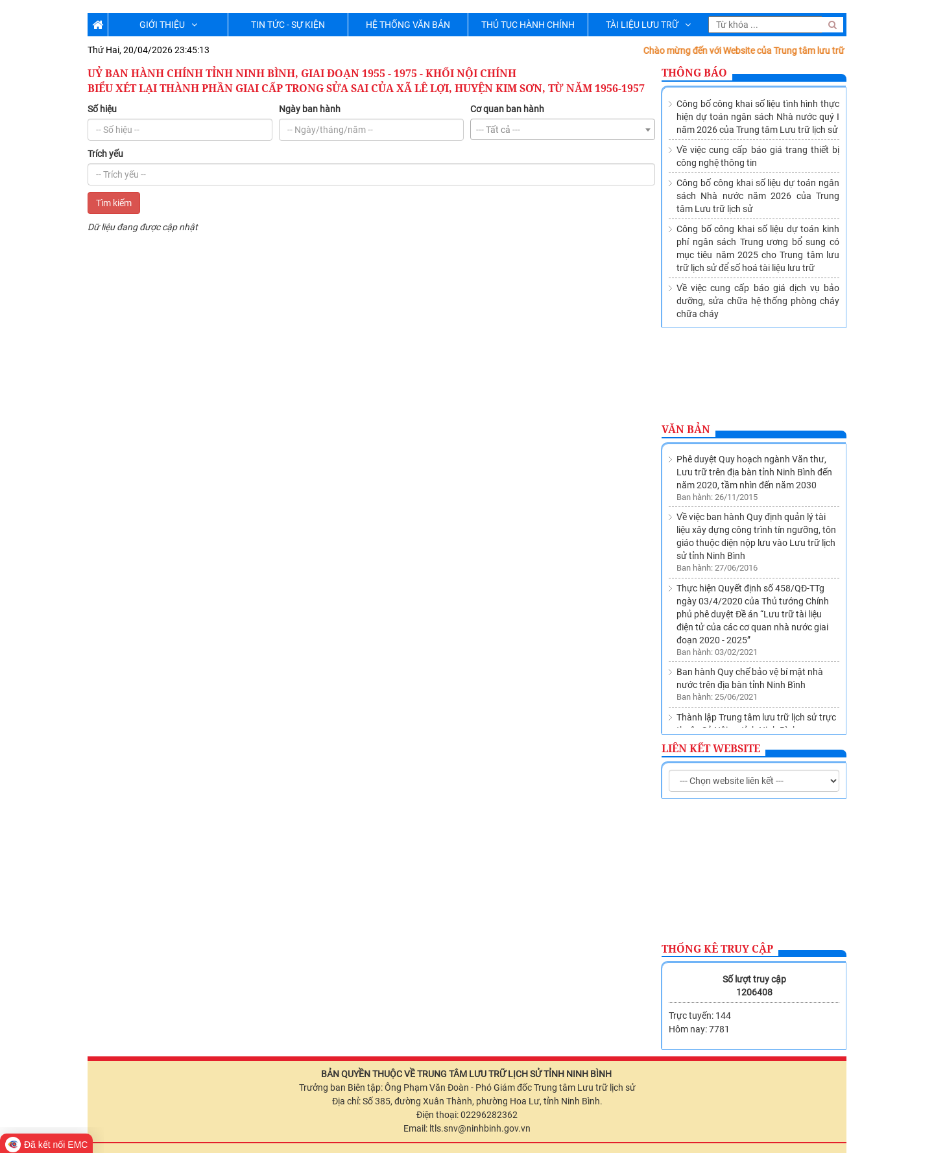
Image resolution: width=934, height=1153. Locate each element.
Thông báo (694, 72)
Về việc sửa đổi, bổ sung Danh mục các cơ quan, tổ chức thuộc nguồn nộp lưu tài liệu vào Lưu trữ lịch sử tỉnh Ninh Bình (757, 701)
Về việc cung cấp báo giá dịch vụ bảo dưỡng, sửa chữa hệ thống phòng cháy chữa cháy (758, 301)
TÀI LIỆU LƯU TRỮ (648, 24)
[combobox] (562, 129)
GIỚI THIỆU (168, 24)
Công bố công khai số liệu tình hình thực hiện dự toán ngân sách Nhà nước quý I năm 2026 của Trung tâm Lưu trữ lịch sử (758, 117)
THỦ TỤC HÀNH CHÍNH (528, 24)
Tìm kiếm (114, 203)
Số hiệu (102, 109)
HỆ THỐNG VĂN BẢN (408, 24)
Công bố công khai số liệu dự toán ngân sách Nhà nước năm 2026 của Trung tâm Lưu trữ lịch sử (758, 196)
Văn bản (686, 429)
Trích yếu (105, 154)
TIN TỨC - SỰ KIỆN (288, 24)
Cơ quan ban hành (507, 109)
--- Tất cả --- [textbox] (498, 130)
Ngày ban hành (310, 109)
